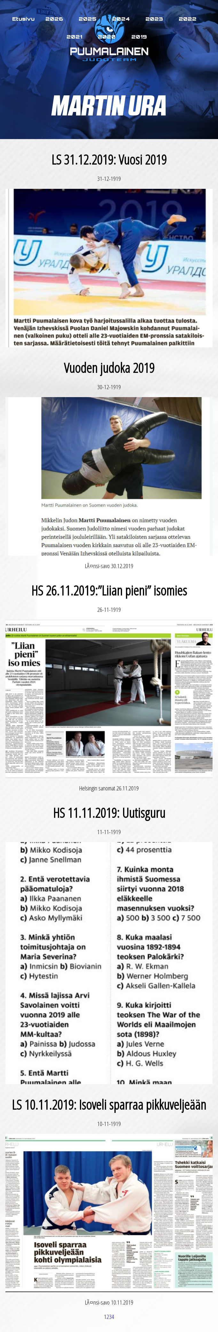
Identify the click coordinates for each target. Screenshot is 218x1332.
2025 (88, 19)
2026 (54, 19)
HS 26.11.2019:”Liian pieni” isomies (109, 590)
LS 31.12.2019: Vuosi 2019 (109, 159)
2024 (121, 19)
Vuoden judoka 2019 (109, 368)
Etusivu (23, 19)
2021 (74, 36)
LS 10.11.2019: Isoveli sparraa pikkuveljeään (109, 1104)
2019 (139, 36)
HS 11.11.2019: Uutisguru (109, 812)
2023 (154, 19)
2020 (107, 36)
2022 (188, 19)
